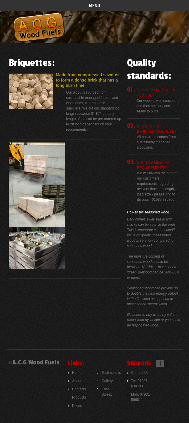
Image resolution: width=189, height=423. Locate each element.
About (76, 381)
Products (79, 397)
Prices (77, 406)
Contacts (79, 389)
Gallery (107, 381)
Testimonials (111, 373)
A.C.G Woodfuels (39, 28)
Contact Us (139, 373)
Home (76, 373)
